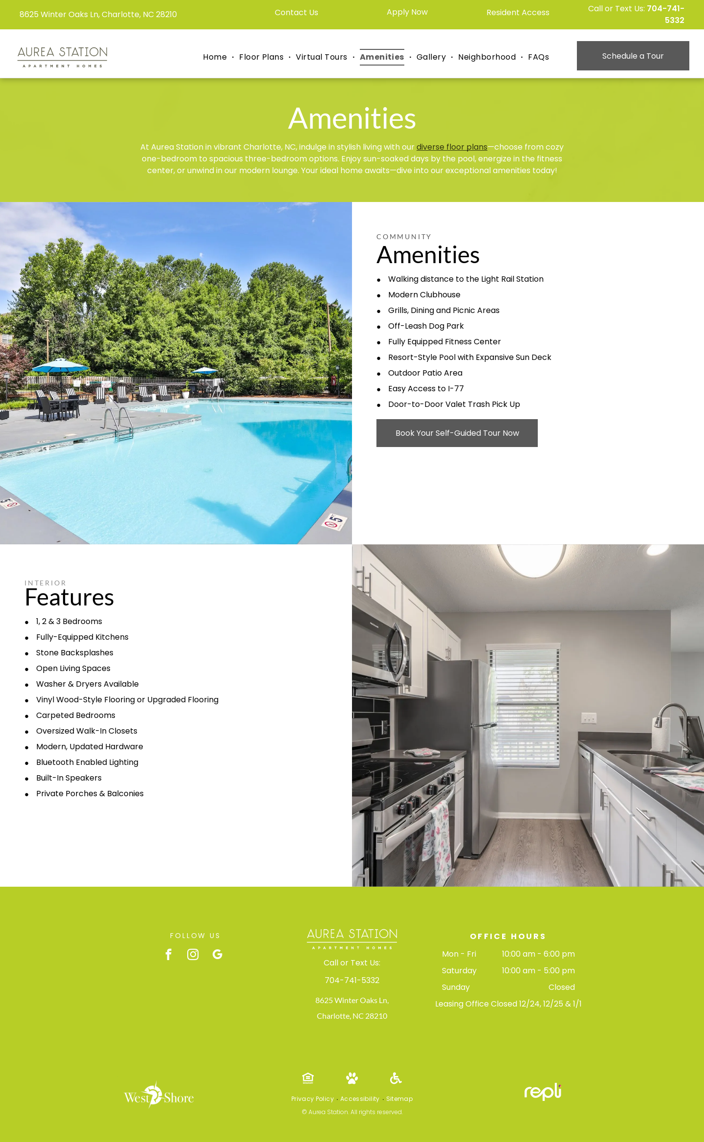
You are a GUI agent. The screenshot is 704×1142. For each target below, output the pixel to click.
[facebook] (168, 955)
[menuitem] (216, 57)
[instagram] (192, 955)
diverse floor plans (452, 147)
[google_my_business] (217, 955)
